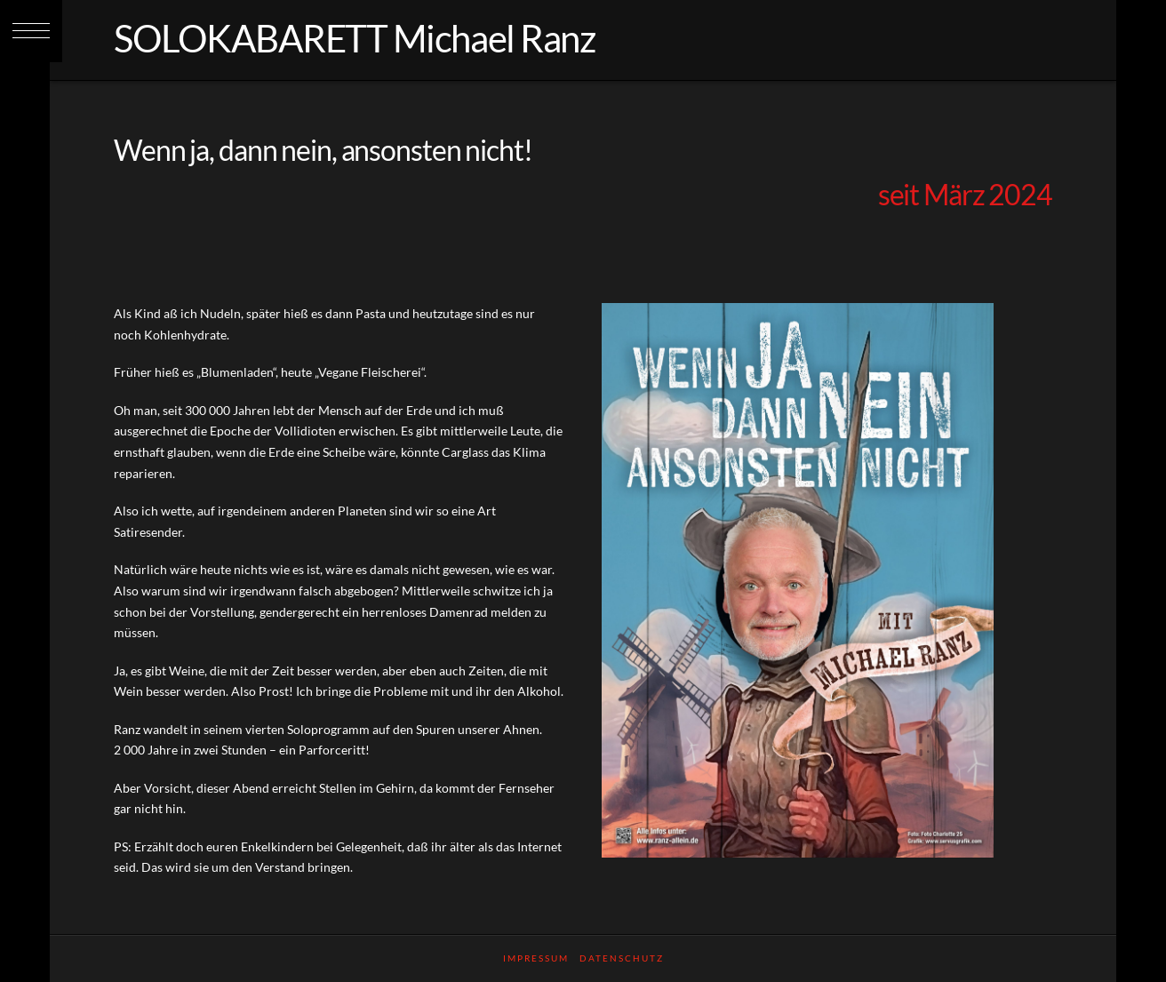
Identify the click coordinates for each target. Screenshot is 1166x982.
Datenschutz (621, 958)
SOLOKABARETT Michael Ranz (354, 38)
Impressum (536, 958)
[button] (31, 31)
